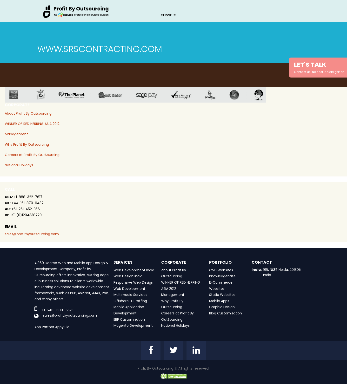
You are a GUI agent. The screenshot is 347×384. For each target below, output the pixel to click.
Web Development (129, 288)
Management (16, 134)
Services (168, 15)
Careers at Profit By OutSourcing (32, 154)
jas (42, 95)
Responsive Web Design (133, 282)
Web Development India (133, 270)
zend (17, 95)
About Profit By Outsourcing (28, 113)
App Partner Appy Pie (51, 327)
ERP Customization (129, 319)
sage (150, 95)
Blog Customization (225, 313)
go (213, 95)
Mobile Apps (219, 301)
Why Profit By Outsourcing (27, 144)
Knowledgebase (222, 276)
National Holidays (19, 165)
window (237, 95)
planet (75, 95)
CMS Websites (221, 270)
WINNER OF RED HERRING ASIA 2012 (32, 123)
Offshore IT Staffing (130, 301)
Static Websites (222, 294)
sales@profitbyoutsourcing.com (32, 234)
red (261, 95)
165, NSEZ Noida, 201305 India (282, 272)
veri (184, 95)
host (114, 95)
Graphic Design (222, 307)
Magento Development (133, 325)
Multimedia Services (130, 294)
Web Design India (127, 276)
